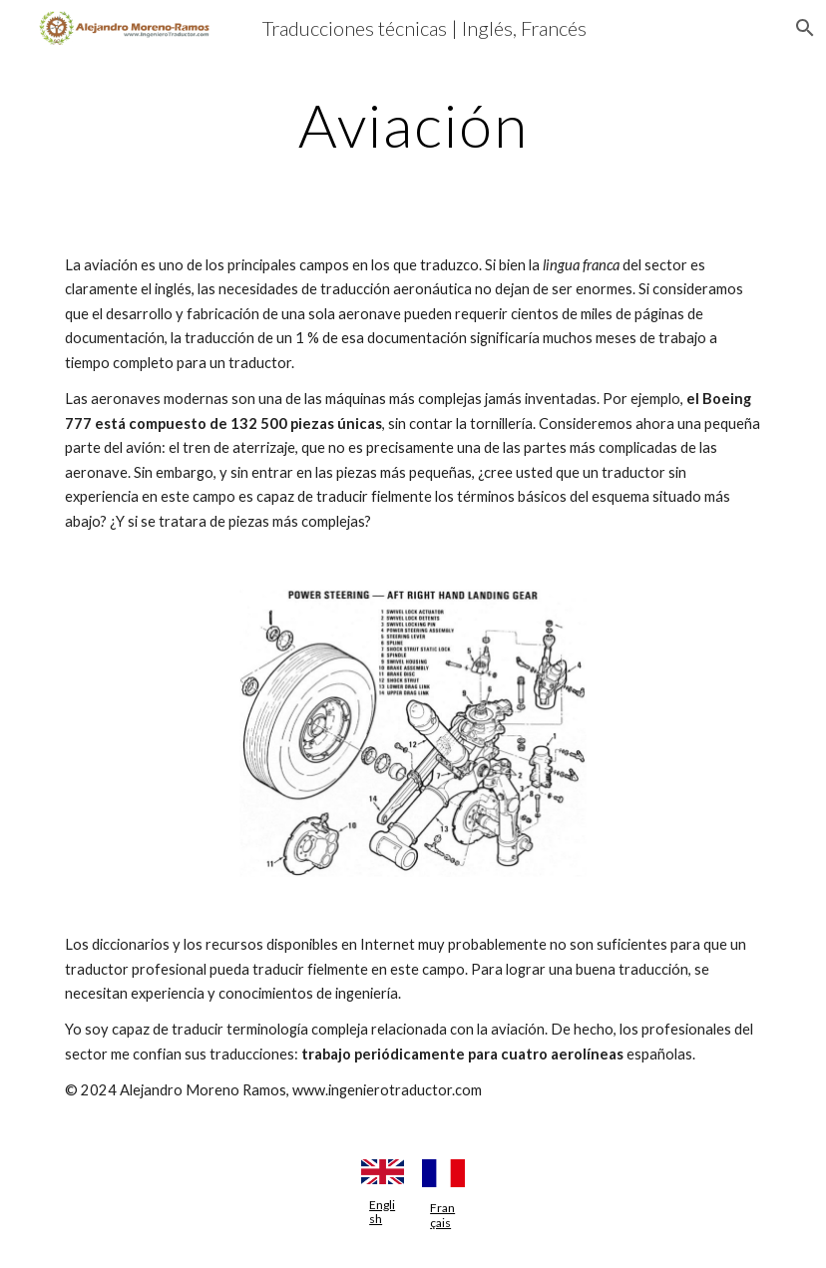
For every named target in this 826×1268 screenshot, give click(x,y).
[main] (413, 125)
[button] (802, 28)
